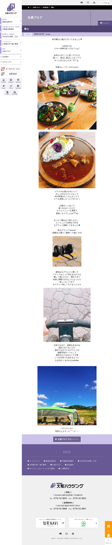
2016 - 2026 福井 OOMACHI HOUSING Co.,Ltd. (67, 538)
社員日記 (28, 34)
